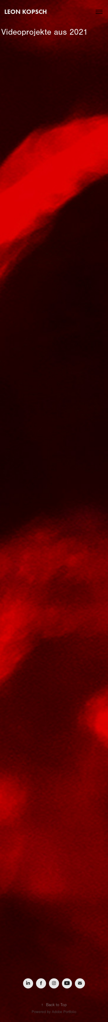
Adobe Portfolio (64, 1012)
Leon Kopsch (25, 12)
